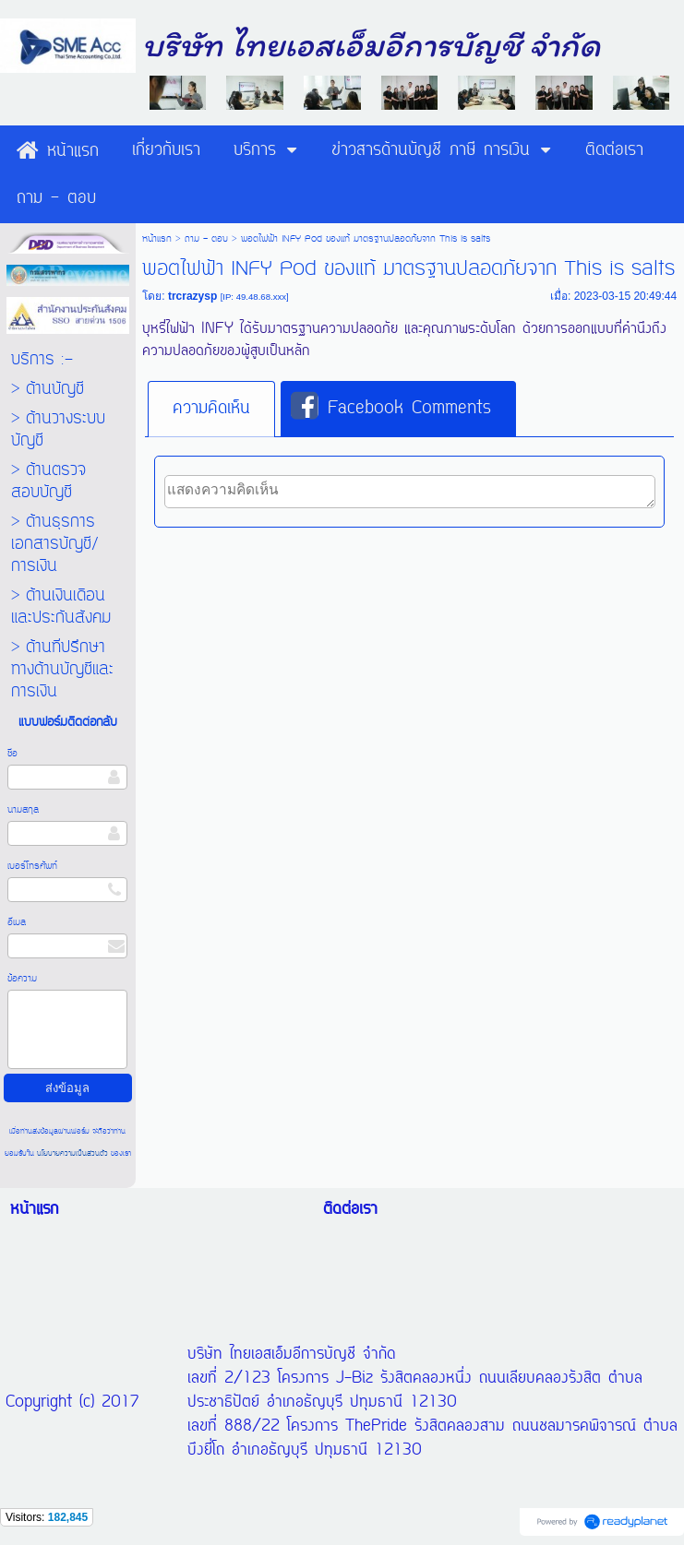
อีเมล (16, 922)
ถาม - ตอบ (206, 238)
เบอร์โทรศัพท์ (32, 866)
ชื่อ (12, 753)
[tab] (211, 409)
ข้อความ (22, 978)
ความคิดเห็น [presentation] (211, 409)
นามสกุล (23, 809)
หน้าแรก (157, 238)
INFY (220, 329)
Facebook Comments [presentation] (391, 408)
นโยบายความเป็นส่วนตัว (72, 1153)
